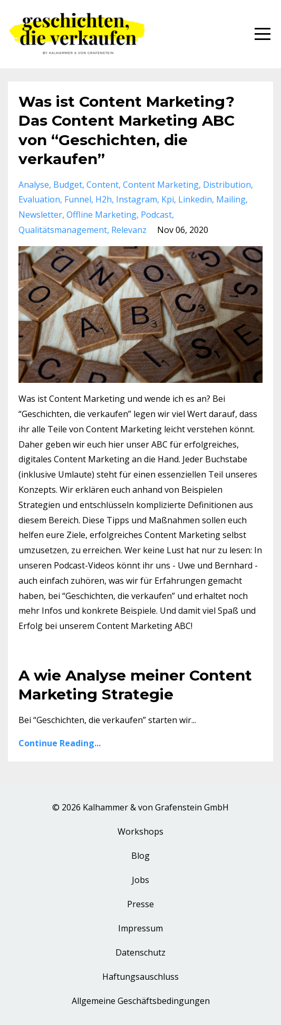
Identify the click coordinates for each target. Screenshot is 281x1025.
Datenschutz (140, 952)
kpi (167, 199)
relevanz (129, 230)
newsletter (40, 214)
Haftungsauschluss (140, 976)
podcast (156, 214)
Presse (140, 904)
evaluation (39, 199)
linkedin (195, 199)
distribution (227, 184)
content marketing (161, 184)
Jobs (140, 880)
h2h (103, 199)
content (102, 184)
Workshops (140, 831)
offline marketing (101, 214)
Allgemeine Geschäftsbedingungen (141, 1001)
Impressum (140, 928)
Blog (140, 855)
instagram (136, 199)
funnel (77, 199)
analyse (33, 184)
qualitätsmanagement (62, 230)
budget (67, 184)
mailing (231, 199)
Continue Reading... (59, 743)
